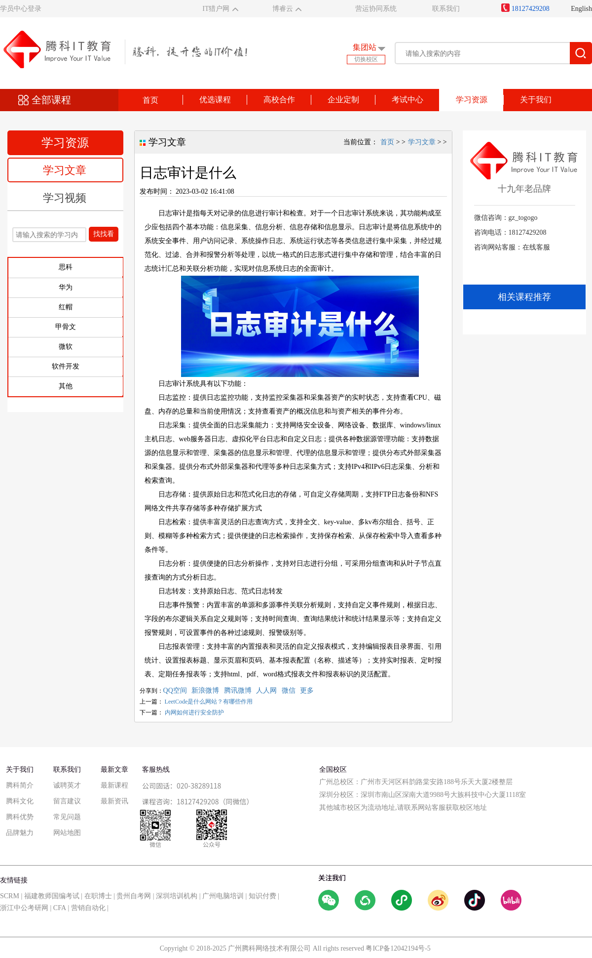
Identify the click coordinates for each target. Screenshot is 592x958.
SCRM (9, 896)
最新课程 (114, 785)
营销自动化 (88, 908)
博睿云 (282, 8)
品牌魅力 (20, 832)
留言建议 (67, 801)
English (581, 8)
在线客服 (536, 247)
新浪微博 (205, 690)
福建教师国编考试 (51, 896)
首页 (150, 100)
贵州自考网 (133, 896)
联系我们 (446, 8)
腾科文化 (20, 801)
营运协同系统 (376, 8)
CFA (59, 908)
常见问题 (67, 817)
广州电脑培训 (223, 896)
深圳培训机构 (176, 896)
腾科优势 (20, 817)
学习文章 (64, 170)
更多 (307, 690)
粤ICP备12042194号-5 (398, 948)
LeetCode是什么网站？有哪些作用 (209, 701)
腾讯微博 (238, 690)
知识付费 (262, 896)
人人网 (266, 690)
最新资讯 (114, 801)
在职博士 (98, 896)
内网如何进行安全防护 (194, 712)
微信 (289, 690)
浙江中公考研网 (24, 908)
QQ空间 (175, 690)
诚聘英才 (67, 785)
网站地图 (67, 832)
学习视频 (64, 198)
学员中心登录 (20, 8)
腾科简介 (20, 785)
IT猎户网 (215, 8)
